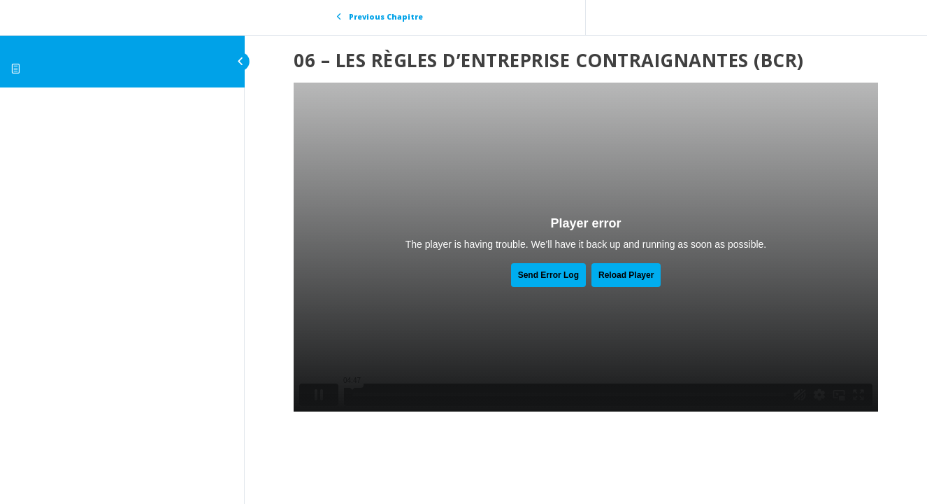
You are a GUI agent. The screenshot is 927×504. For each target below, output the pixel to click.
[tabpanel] (586, 247)
